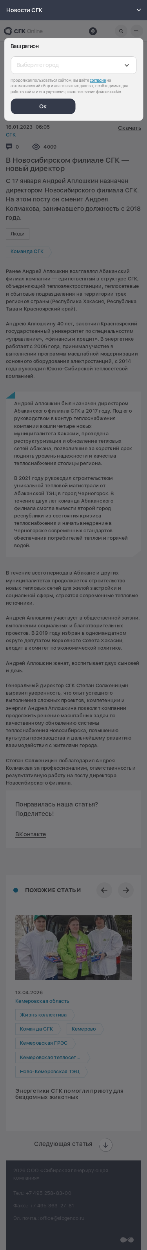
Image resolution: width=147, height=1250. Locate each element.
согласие (98, 80)
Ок (43, 106)
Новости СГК (74, 10)
